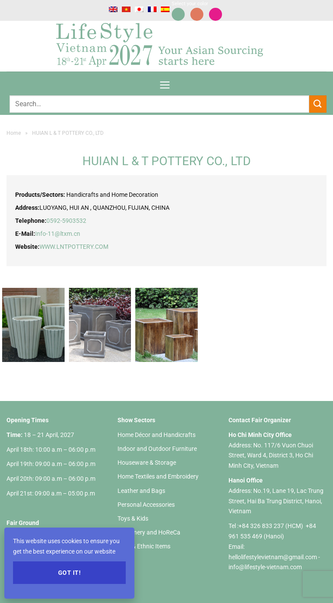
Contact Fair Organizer (260, 420)
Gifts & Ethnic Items (144, 546)
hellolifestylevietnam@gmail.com (273, 557)
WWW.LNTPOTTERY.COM (73, 246)
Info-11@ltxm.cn (57, 233)
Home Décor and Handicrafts (157, 434)
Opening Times (28, 420)
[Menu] (165, 82)
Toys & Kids (133, 518)
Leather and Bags (141, 490)
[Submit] (317, 103)
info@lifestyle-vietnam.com (265, 567)
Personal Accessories (146, 504)
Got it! (69, 572)
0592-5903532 (66, 220)
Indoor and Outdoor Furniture (157, 448)
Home (14, 133)
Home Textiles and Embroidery (158, 476)
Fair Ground (23, 522)
